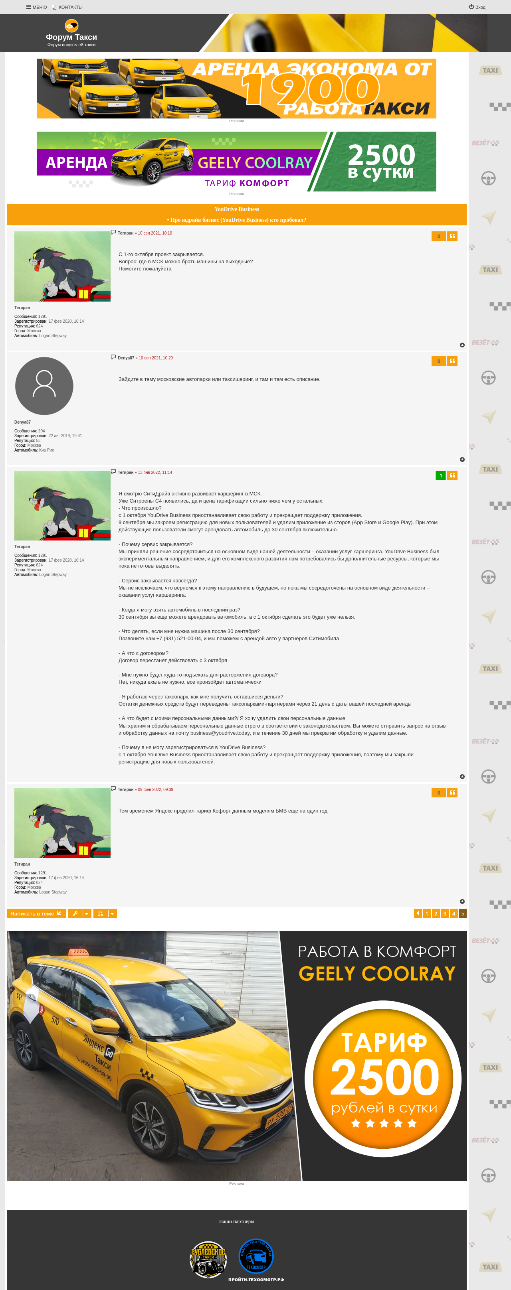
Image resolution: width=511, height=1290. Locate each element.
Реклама (236, 121)
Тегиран (22, 308)
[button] (418, 913)
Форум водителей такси (72, 44)
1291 (42, 316)
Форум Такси (71, 37)
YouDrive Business (236, 209)
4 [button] (453, 913)
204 (41, 431)
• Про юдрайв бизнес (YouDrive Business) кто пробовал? (237, 220)
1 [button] (427, 913)
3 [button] (445, 913)
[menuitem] (67, 7)
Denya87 (22, 422)
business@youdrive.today (220, 733)
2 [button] (435, 913)
